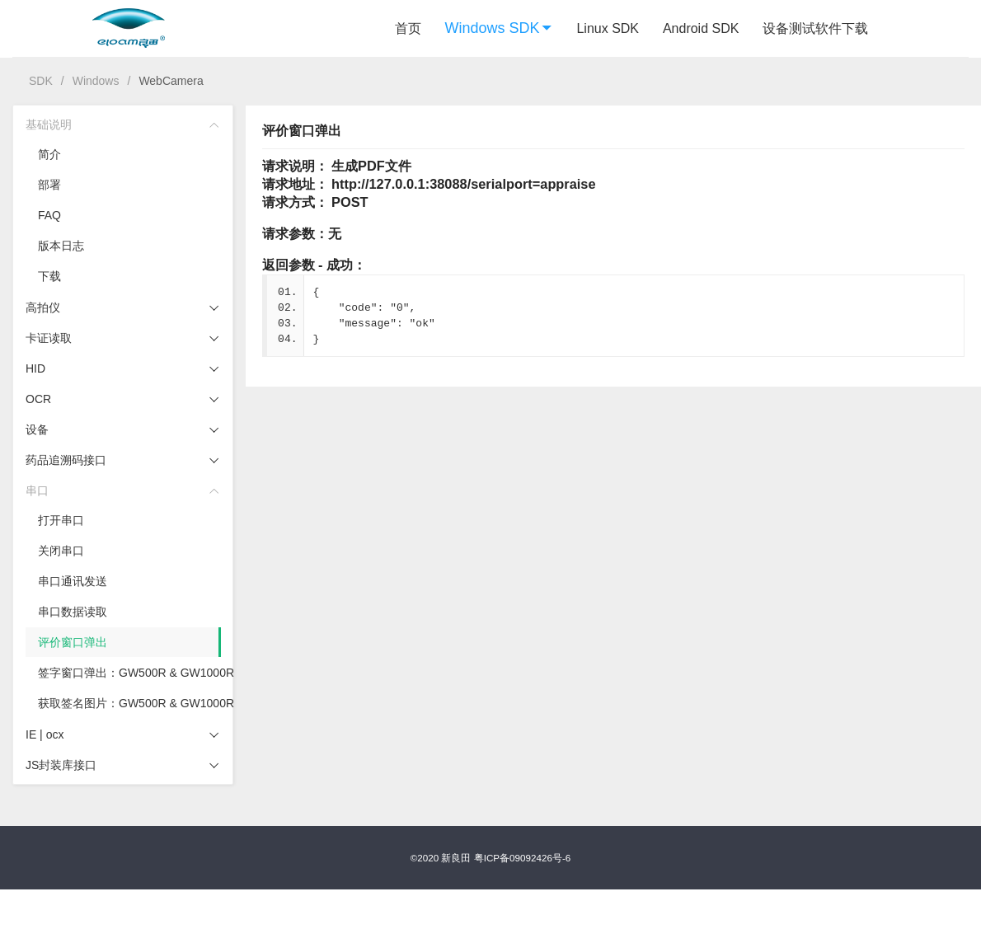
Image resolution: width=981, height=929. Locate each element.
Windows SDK (499, 28)
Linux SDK (607, 28)
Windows (96, 80)
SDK (41, 80)
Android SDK (701, 28)
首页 (408, 28)
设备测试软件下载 (815, 28)
